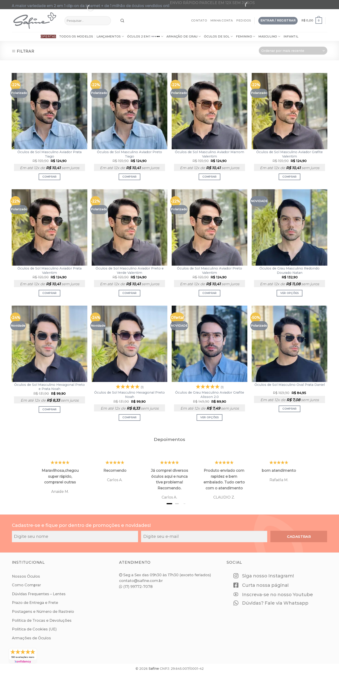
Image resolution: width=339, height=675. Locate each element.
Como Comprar (26, 585)
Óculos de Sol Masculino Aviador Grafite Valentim (289, 154)
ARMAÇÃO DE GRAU (183, 36)
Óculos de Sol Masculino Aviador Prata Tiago (49, 154)
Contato (199, 20)
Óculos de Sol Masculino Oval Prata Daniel (289, 385)
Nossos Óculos (26, 576)
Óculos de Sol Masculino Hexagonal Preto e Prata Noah (49, 387)
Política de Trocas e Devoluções (42, 620)
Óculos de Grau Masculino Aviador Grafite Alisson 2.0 (209, 394)
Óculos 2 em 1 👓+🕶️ (145, 36)
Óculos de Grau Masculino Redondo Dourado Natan (289, 270)
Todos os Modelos (76, 36)
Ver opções (289, 293)
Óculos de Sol (218, 36)
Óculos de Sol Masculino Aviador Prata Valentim (49, 270)
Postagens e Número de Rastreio (43, 611)
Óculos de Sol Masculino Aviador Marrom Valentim (209, 154)
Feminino (245, 36)
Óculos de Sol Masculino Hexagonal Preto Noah (129, 394)
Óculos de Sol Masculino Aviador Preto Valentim (209, 270)
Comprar (49, 176)
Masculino (269, 36)
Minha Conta (221, 20)
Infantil (290, 36)
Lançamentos (110, 36)
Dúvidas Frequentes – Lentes (39, 594)
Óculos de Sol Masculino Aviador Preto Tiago (129, 154)
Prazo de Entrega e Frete (35, 602)
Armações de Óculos (31, 638)
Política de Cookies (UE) (34, 629)
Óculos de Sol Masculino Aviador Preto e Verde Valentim (130, 270)
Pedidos (243, 20)
